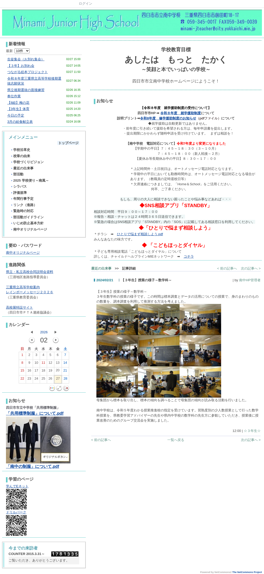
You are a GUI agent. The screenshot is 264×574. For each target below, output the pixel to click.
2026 (44, 332)
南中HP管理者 (250, 280)
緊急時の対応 (22, 211)
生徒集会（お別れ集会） (25, 59)
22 (22, 380)
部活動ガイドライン (27, 217)
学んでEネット (17, 486)
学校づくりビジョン (27, 162)
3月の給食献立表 (20, 122)
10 (36, 364)
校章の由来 (20, 156)
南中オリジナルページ (28, 229)
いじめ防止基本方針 (27, 223)
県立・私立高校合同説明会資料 (29, 272)
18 (43, 371)
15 (22, 371)
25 (43, 380)
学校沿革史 (20, 150)
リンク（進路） (23, 205)
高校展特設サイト (19, 307)
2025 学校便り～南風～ (29, 180)
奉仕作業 (14, 96)
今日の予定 (15, 115)
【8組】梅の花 (18, 103)
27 (58, 380)
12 (50, 364)
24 (36, 380)
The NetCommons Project (247, 572)
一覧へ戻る (175, 440)
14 (65, 364)
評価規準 (18, 193)
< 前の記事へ (227, 268)
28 (65, 380)
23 (29, 380)
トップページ (68, 143)
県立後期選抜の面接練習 (25, 90)
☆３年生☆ (252, 431)
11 (43, 364)
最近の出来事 (22, 168)
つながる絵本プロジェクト (27, 72)
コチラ (189, 256)
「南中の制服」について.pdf (32, 466)
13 (58, 364)
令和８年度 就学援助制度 (180, 113)
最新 (18, 51)
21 (65, 371)
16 (29, 371)
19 (50, 371)
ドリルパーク (16, 512)
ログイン (85, 3)
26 (50, 380)
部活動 (16, 174)
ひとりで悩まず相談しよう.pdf (140, 234)
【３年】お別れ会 (20, 66)
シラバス (18, 186)
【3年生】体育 (18, 109)
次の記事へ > (251, 268)
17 (36, 371)
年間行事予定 (22, 199)
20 (58, 371)
